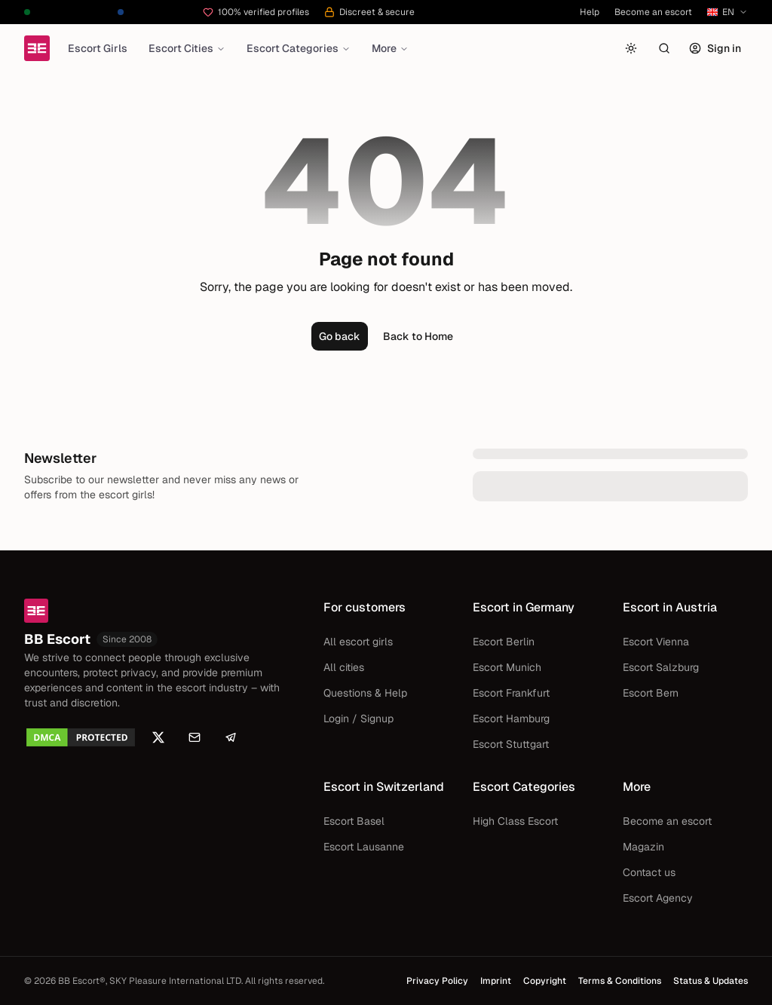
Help (589, 12)
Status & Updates (710, 981)
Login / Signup (358, 718)
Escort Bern (651, 693)
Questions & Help (365, 693)
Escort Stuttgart (511, 744)
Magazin (643, 846)
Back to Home (418, 336)
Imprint (495, 981)
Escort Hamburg (511, 718)
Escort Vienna (656, 641)
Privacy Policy (437, 981)
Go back (339, 336)
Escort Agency (658, 898)
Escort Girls (97, 48)
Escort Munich (507, 667)
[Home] (37, 48)
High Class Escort (515, 821)
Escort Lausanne (363, 846)
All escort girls (358, 641)
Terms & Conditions (619, 981)
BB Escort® (82, 981)
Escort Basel (353, 821)
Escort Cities (187, 48)
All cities (343, 667)
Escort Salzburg (661, 667)
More (390, 48)
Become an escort (653, 12)
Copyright (544, 981)
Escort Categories (299, 48)
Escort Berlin (504, 641)
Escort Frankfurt (511, 693)
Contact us (649, 872)
